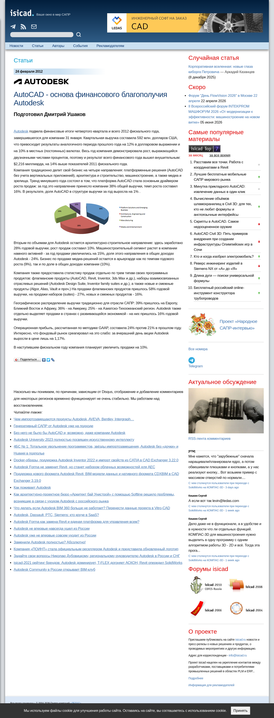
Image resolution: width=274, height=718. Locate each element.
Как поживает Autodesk (32, 488)
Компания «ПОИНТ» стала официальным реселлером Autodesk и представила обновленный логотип (96, 549)
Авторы (58, 46)
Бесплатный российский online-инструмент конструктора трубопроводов (219, 293)
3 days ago (232, 487)
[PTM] (191, 451)
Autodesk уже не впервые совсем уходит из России (55, 535)
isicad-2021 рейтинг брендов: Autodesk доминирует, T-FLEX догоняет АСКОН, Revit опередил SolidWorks (98, 563)
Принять (240, 711)
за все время (219, 155)
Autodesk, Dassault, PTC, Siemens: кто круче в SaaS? (56, 515)
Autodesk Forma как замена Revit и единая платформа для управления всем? (76, 522)
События (80, 46)
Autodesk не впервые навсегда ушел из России (52, 529)
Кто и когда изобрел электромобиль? (224, 257)
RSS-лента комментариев (209, 439)
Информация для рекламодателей (211, 685)
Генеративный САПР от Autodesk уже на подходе (53, 426)
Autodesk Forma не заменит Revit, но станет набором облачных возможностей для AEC (84, 467)
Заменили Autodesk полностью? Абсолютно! (50, 542)
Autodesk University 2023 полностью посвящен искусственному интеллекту (74, 440)
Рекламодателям (110, 46)
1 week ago (232, 510)
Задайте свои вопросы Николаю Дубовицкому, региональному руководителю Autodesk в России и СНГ (97, 556)
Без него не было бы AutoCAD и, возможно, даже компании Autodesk (69, 433)
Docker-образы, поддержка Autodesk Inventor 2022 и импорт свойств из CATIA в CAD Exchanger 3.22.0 (96, 460)
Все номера (197, 349)
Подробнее (195, 678)
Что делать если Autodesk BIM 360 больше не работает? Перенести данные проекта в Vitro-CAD (92, 508)
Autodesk (21, 131)
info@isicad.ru (238, 655)
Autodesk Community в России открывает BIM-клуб (54, 570)
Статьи (37, 46)
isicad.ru (240, 639)
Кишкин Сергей (197, 495)
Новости (16, 46)
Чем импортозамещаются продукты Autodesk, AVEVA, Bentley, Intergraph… (74, 419)
